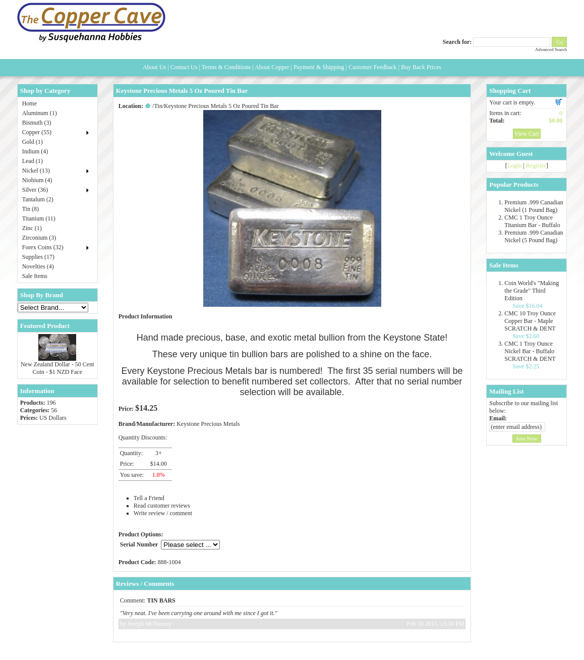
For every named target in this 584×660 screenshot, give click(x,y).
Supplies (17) (38, 256)
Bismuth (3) (36, 122)
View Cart (526, 133)
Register (536, 165)
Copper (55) (36, 132)
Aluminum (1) (39, 113)
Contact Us (184, 67)
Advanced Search (551, 49)
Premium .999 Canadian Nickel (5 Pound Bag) (533, 236)
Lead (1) (32, 160)
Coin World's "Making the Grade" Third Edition (531, 291)
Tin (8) (30, 208)
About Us (154, 67)
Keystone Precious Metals (208, 423)
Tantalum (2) (37, 199)
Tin (158, 105)
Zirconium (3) (39, 237)
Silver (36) (35, 189)
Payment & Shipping (319, 67)
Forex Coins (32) (43, 247)
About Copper (272, 67)
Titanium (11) (38, 218)
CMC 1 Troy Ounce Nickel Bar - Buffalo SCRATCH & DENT (529, 351)
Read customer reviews (162, 505)
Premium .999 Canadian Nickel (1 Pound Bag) (533, 206)
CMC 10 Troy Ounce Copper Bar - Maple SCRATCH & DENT (530, 321)
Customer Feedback (372, 67)
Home (29, 103)
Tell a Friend (149, 498)
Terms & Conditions (226, 67)
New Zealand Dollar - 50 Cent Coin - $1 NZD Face (57, 368)
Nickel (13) (36, 170)
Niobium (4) (37, 180)
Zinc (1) (32, 228)
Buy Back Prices (421, 67)
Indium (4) (35, 151)
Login (514, 165)
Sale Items (34, 276)
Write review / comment (163, 513)
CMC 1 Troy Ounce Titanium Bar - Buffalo (532, 221)
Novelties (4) (38, 266)
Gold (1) (32, 141)
